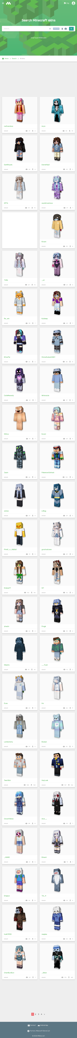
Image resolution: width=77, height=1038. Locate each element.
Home (5, 58)
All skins (22, 58)
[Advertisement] (38, 79)
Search (14, 58)
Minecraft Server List (43, 1031)
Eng (66, 3)
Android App (43, 1025)
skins (9, 3)
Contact (32, 1025)
